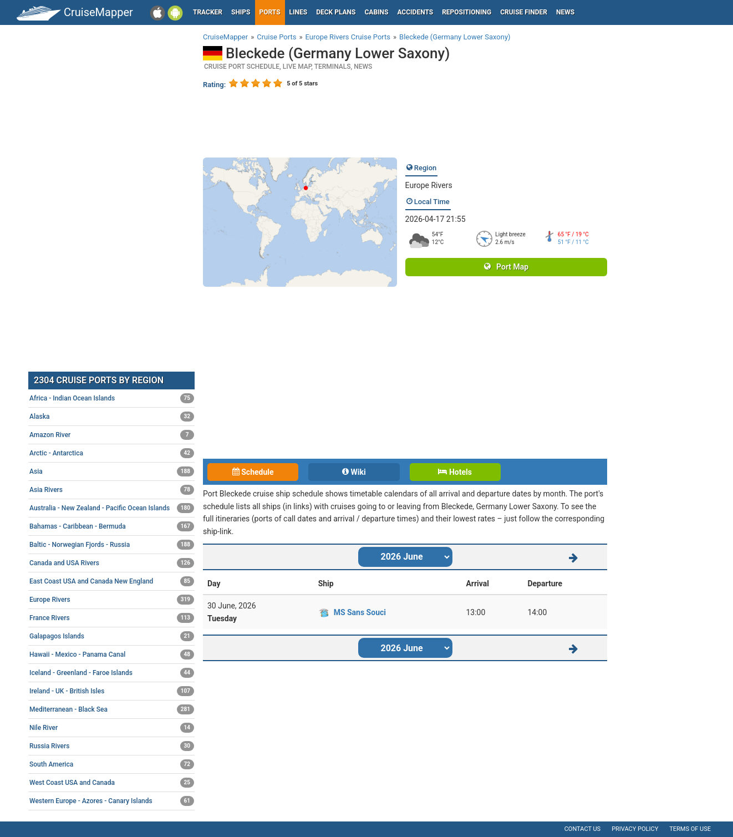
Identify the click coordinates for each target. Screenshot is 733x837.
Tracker (207, 12)
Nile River (111, 728)
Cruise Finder (523, 12)
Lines (298, 12)
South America (111, 764)
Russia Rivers (111, 746)
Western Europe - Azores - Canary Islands (111, 801)
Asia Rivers (111, 490)
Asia (111, 471)
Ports (270, 12)
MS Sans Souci (360, 612)
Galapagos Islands (111, 636)
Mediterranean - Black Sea (111, 709)
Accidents (415, 12)
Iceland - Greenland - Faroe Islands (111, 673)
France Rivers (111, 618)
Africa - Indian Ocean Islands (111, 398)
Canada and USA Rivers (111, 563)
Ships (241, 12)
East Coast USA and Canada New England (111, 581)
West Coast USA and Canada (111, 783)
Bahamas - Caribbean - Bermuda (111, 526)
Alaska (111, 417)
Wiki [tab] (354, 472)
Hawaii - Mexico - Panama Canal (111, 655)
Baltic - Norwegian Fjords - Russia (111, 545)
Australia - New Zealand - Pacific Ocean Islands (111, 508)
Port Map (506, 266)
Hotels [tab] (454, 472)
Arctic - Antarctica (111, 453)
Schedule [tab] (253, 472)
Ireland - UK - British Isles (111, 691)
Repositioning (466, 12)
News (565, 12)
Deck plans (335, 12)
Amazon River (111, 435)
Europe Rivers (428, 185)
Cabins (376, 12)
